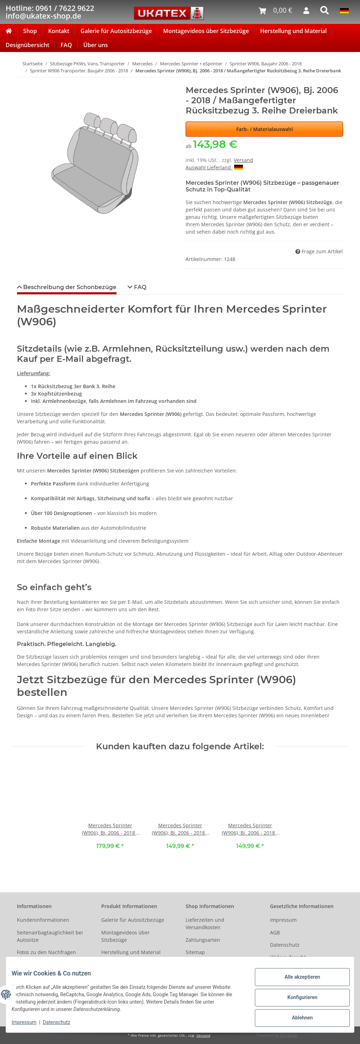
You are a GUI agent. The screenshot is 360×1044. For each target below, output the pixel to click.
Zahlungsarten (203, 940)
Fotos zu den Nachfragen (46, 952)
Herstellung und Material (293, 31)
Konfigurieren (296, 998)
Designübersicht (27, 45)
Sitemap (195, 952)
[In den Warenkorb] (22, 81)
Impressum (283, 919)
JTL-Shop (288, 1035)
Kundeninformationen (43, 919)
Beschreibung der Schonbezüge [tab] (69, 287)
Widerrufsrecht (288, 957)
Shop (30, 31)
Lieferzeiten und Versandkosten (205, 923)
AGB (275, 932)
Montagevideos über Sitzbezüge (206, 31)
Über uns (95, 45)
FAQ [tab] (139, 287)
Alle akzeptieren (296, 980)
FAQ (66, 45)
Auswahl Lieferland (214, 167)
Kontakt (58, 31)
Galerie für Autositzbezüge (116, 31)
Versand (243, 160)
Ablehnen (296, 1016)
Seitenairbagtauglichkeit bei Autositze (50, 936)
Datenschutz (285, 944)
